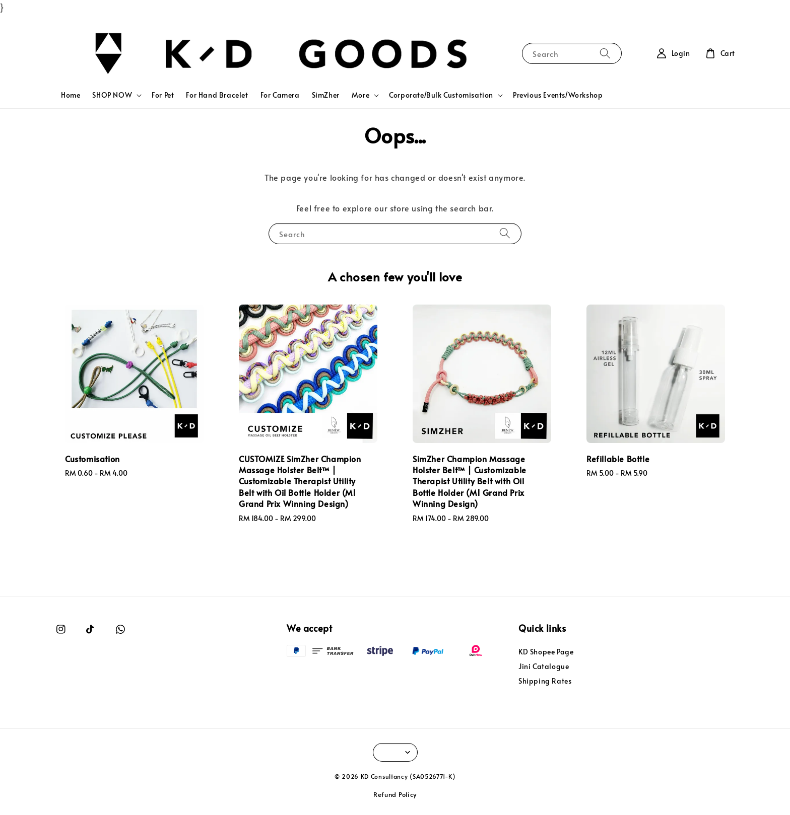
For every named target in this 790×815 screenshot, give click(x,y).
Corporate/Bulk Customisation (441, 95)
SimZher (326, 95)
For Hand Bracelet (217, 95)
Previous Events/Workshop (558, 95)
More (360, 95)
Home (70, 95)
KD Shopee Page (545, 651)
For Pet (163, 95)
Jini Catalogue (543, 666)
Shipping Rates (544, 681)
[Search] (605, 53)
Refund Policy (395, 794)
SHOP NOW (112, 95)
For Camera (280, 95)
